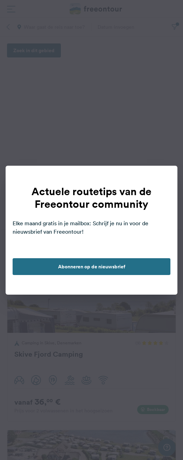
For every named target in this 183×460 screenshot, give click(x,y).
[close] (165, 178)
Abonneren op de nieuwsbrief (91, 266)
